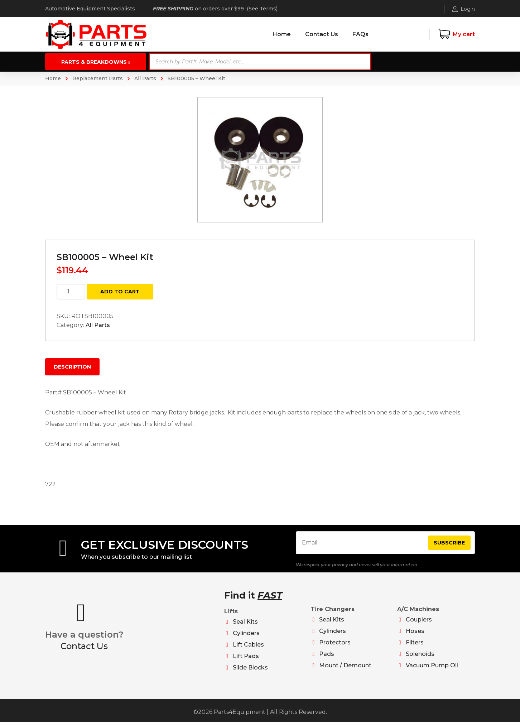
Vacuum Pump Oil (432, 668)
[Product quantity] (71, 291)
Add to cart (120, 291)
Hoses (415, 633)
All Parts (145, 78)
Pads (326, 656)
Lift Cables (248, 647)
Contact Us (84, 649)
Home (53, 78)
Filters (415, 645)
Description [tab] (72, 367)
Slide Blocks (250, 670)
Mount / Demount (345, 668)
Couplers (419, 622)
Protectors (335, 645)
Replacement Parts (97, 78)
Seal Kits (245, 624)
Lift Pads (246, 659)
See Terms (262, 8)
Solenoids (420, 656)
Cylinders (246, 636)
